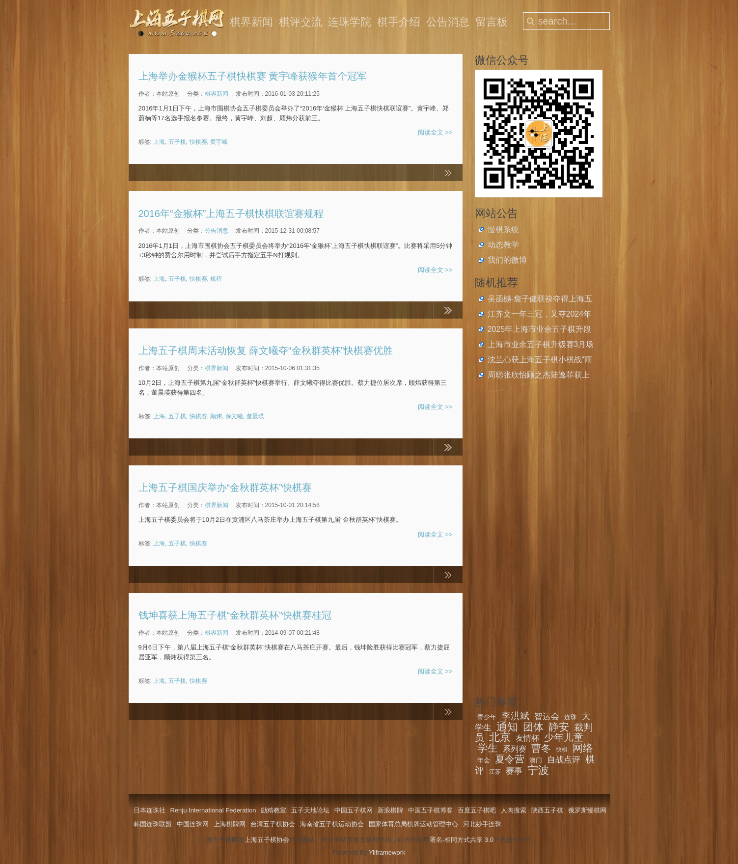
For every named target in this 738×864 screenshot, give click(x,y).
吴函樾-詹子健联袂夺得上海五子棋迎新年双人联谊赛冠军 (540, 300)
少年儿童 (563, 737)
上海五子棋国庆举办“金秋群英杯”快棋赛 (225, 487)
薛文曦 (234, 416)
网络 (583, 748)
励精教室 (273, 810)
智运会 (546, 716)
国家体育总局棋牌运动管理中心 (413, 824)
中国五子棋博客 (430, 810)
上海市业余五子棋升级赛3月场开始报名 (541, 345)
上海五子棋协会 (267, 839)
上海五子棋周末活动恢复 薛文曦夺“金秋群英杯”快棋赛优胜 (265, 350)
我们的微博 (507, 260)
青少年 (486, 717)
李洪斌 (515, 716)
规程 (216, 278)
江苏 (495, 771)
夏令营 (509, 759)
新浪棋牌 (390, 810)
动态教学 (503, 245)
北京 (500, 737)
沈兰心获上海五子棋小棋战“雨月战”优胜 (540, 360)
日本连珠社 (149, 810)
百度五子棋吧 (477, 810)
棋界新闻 (251, 22)
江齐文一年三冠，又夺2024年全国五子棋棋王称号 (540, 315)
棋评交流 (300, 22)
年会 (483, 760)
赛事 (514, 771)
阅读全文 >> (435, 132)
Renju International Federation (213, 810)
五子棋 (177, 141)
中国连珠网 (193, 824)
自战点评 (563, 759)
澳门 (535, 760)
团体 (533, 726)
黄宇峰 (219, 141)
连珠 (570, 717)
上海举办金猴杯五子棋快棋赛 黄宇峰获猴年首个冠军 (252, 76)
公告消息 (447, 22)
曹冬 (541, 748)
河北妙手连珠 (482, 824)
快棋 (562, 749)
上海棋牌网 (230, 824)
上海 (159, 141)
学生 (487, 748)
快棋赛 (198, 141)
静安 (558, 726)
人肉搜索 (513, 810)
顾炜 (216, 416)
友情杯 (527, 738)
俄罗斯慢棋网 (587, 810)
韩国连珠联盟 (153, 824)
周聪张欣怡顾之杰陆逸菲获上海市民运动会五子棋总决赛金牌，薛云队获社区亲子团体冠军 (539, 376)
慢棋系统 (503, 229)
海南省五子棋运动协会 (332, 824)
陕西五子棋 (547, 810)
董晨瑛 (255, 416)
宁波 (538, 770)
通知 (507, 727)
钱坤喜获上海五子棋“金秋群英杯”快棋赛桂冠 (234, 615)
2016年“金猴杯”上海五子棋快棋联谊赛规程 (231, 213)
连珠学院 (349, 22)
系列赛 (514, 749)
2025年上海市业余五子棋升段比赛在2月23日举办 (540, 330)
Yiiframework (387, 852)
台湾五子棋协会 (272, 824)
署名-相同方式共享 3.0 (461, 839)
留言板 (491, 22)
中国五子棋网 (353, 810)
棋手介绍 (398, 22)
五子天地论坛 (310, 810)
